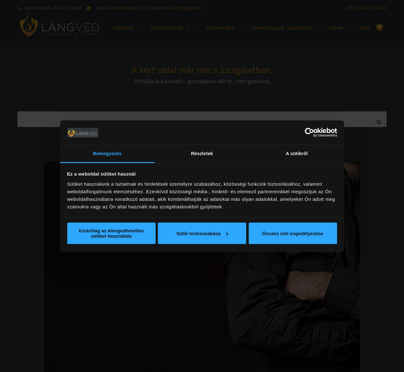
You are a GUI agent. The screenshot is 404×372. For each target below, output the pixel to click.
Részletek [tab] (202, 153)
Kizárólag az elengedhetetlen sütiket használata (111, 233)
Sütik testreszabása (202, 233)
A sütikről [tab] (297, 153)
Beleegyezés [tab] (107, 153)
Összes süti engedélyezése (292, 233)
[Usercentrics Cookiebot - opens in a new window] (309, 132)
